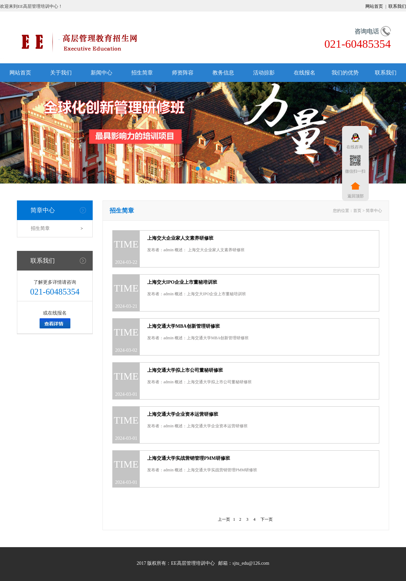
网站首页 (374, 6)
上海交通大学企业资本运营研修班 (182, 414)
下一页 (267, 519)
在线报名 (304, 73)
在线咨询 (353, 147)
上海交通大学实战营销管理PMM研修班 (188, 458)
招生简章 (142, 73)
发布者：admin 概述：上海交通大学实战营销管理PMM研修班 (202, 470)
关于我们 (61, 73)
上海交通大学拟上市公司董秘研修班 (185, 370)
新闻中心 (101, 73)
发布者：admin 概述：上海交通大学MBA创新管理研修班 (198, 338)
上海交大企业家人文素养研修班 (180, 238)
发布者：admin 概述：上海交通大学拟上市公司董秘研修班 (199, 382)
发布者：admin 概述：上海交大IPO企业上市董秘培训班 (196, 294)
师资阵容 (183, 73)
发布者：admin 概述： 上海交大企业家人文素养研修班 (196, 250)
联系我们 (396, 6)
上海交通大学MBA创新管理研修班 (183, 326)
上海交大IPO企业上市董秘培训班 (182, 282)
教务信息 (223, 73)
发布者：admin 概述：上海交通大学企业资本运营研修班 (197, 426)
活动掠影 (264, 73)
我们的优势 (345, 73)
